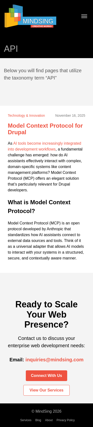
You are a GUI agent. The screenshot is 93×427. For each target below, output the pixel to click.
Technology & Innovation (26, 115)
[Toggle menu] (84, 17)
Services (25, 420)
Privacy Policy (65, 420)
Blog (38, 420)
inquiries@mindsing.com (55, 359)
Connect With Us (46, 376)
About (49, 420)
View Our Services (46, 390)
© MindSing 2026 (47, 411)
